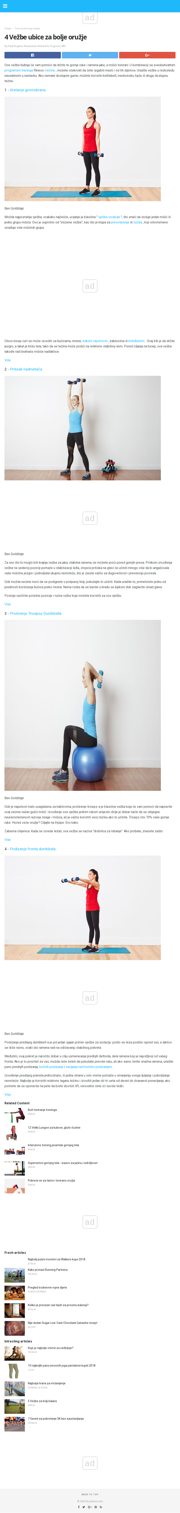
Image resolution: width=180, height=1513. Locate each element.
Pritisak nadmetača (26, 369)
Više (7, 360)
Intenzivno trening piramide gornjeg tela (53, 1145)
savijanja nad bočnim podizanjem (89, 1067)
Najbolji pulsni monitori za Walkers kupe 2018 (56, 1259)
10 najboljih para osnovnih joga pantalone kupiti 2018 (61, 1365)
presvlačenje (120, 222)
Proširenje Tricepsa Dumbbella (35, 613)
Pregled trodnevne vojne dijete (47, 1287)
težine (50, 70)
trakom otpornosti (95, 341)
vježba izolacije (109, 217)
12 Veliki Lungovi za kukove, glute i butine (54, 1127)
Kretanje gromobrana (28, 90)
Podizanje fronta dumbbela (33, 849)
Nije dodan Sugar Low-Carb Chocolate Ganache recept (62, 1322)
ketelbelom (136, 341)
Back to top (90, 1494)
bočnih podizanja (51, 1067)
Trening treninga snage (27, 28)
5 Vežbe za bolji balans (42, 1401)
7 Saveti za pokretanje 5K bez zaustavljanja (56, 1418)
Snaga (7, 28)
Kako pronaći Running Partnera (48, 1269)
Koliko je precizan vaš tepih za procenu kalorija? (58, 1305)
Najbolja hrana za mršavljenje (47, 1383)
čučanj (137, 222)
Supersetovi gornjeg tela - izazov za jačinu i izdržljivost (63, 1163)
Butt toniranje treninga (42, 1109)
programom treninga (18, 70)
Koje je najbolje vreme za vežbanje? (50, 1348)
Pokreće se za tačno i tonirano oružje (51, 1180)
